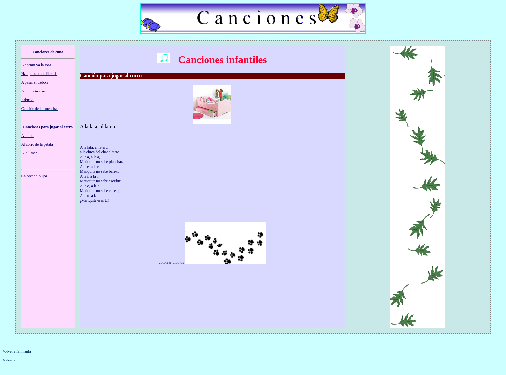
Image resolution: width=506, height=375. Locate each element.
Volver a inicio (14, 360)
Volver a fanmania (17, 351)
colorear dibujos (172, 262)
